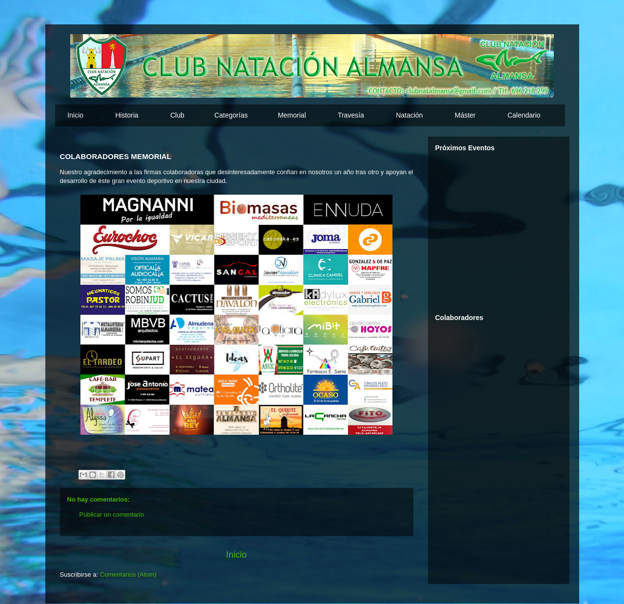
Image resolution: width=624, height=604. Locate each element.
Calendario (524, 115)
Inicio (75, 115)
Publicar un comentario (111, 514)
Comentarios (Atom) (128, 574)
